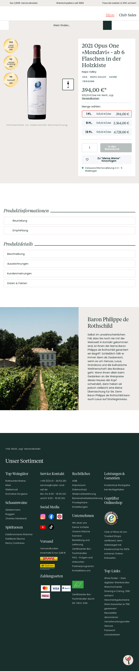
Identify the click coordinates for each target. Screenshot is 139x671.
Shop (110, 14)
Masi (8, 485)
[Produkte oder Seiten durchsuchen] (107, 25)
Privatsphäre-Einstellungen (80, 505)
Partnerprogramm (83, 566)
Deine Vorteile (80, 527)
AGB (74, 481)
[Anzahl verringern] (85, 147)
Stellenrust (11, 489)
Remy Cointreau (14, 543)
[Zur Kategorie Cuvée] (113, 77)
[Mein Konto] (121, 25)
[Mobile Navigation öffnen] (4, 25)
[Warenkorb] (133, 25)
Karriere (77, 536)
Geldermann (12, 509)
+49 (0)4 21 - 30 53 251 (53, 481)
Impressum (79, 485)
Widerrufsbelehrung (84, 494)
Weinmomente (113, 587)
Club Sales (127, 14)
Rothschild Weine (15, 481)
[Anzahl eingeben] (90, 147)
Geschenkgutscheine (116, 600)
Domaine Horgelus (16, 494)
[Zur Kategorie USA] (85, 77)
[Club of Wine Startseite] (21, 15)
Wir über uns (79, 523)
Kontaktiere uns (81, 570)
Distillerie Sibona (15, 538)
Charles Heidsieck (16, 518)
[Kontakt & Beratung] (115, 25)
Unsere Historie (81, 531)
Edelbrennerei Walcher (19, 534)
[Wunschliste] (127, 25)
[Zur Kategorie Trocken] (88, 81)
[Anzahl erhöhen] (94, 147)
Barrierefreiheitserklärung (87, 498)
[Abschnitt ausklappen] (129, 221)
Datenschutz (79, 489)
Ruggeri (10, 514)
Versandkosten (90, 98)
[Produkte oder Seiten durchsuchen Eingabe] (60, 25)
